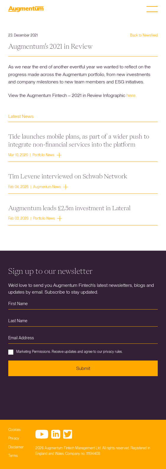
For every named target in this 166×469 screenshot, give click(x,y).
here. (131, 95)
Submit (83, 368)
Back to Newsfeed (144, 35)
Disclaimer (16, 447)
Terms (13, 456)
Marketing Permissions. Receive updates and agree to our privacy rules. (65, 352)
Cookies (14, 430)
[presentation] (53, 393)
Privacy (13, 438)
